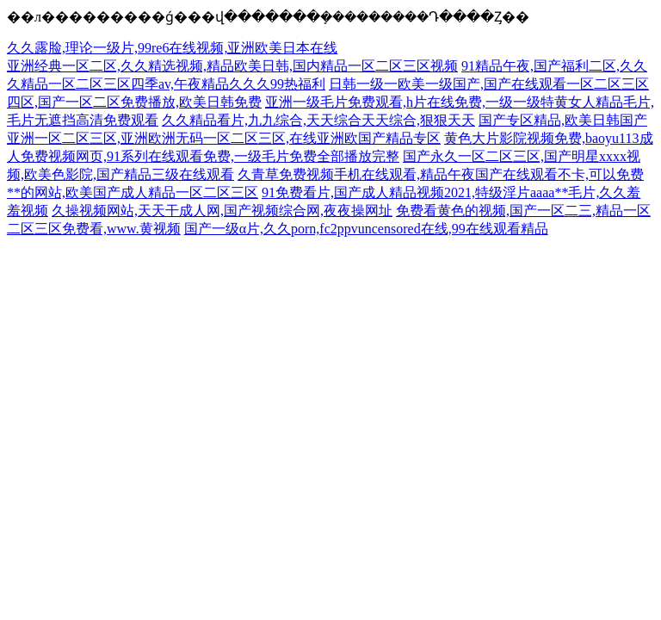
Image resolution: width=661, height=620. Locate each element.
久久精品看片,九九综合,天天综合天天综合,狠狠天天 (318, 120)
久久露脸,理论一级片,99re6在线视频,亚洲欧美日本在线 (172, 47)
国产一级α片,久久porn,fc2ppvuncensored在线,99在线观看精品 (366, 228)
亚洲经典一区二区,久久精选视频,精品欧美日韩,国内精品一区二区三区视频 (232, 66)
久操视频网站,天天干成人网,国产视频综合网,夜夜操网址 (222, 210)
